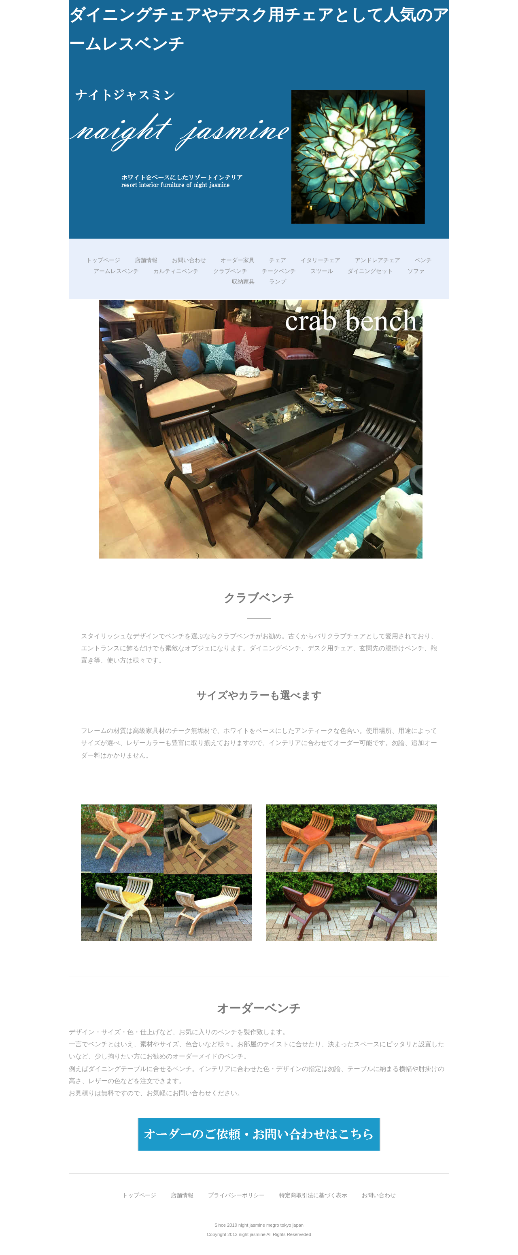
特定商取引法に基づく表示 (313, 1195)
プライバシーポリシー (236, 1195)
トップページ (103, 260)
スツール (321, 271)
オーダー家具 (238, 260)
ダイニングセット (370, 271)
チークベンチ (279, 271)
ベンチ (423, 260)
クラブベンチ (230, 271)
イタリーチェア (320, 260)
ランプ (277, 281)
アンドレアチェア (377, 260)
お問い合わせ (189, 260)
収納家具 (243, 281)
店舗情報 (146, 260)
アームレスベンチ (116, 271)
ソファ (416, 271)
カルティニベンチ (176, 271)
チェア (277, 260)
